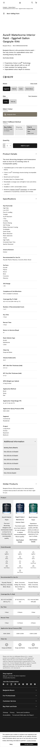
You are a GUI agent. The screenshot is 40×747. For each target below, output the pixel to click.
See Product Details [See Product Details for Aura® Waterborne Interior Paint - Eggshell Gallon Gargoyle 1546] (8, 57)
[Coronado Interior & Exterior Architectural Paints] (11, 731)
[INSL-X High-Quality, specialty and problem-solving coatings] (11, 726)
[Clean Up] (20, 639)
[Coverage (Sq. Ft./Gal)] (20, 594)
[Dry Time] (20, 607)
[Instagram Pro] (11, 684)
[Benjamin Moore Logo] (20, 3)
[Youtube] (15, 684)
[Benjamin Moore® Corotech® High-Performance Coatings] (11, 721)
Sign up (5, 676)
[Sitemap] (6, 712)
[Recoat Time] (20, 617)
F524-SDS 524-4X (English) (11, 451)
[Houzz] (27, 684)
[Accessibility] (7, 714)
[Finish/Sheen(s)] (20, 547)
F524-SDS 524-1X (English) (11, 455)
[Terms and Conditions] (24, 712)
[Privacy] (13, 712)
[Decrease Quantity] (4, 145)
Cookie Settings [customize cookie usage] (31, 740)
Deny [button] (11, 744)
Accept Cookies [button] (28, 744)
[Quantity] (7, 145)
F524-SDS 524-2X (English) (11, 459)
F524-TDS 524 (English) (10, 472)
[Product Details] (20, 154)
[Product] (20, 497)
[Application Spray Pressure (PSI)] (20, 628)
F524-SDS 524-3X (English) (11, 463)
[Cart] (36, 3)
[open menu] (4, 3)
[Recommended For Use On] (20, 577)
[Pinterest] (19, 684)
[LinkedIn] (31, 684)
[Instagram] (7, 684)
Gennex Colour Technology (18, 189)
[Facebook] (3, 684)
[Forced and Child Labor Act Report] (24, 714)
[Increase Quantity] (10, 145)
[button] (32, 3)
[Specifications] (20, 199)
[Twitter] (23, 684)
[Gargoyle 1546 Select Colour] (20, 114)
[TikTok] (35, 684)
